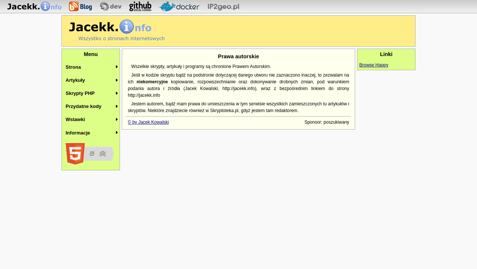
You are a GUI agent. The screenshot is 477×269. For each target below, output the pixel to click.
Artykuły (75, 80)
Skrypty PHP (80, 93)
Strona (73, 67)
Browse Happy (373, 65)
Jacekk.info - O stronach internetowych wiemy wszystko (116, 30)
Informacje (78, 133)
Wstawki (75, 119)
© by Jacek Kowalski (148, 122)
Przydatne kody (83, 106)
